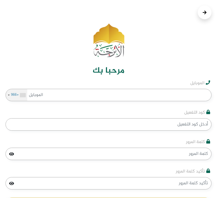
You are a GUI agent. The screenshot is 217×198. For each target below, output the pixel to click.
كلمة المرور (198, 142)
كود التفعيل (197, 112)
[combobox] (16, 95)
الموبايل (200, 83)
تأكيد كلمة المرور (193, 171)
